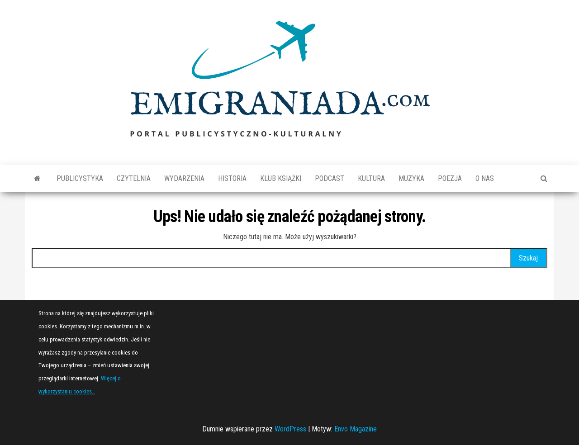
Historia (232, 178)
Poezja (450, 178)
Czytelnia (134, 178)
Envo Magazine (355, 429)
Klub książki (280, 178)
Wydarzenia (184, 178)
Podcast (329, 178)
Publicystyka (80, 178)
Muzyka (411, 178)
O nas (484, 178)
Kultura (371, 178)
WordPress (290, 429)
